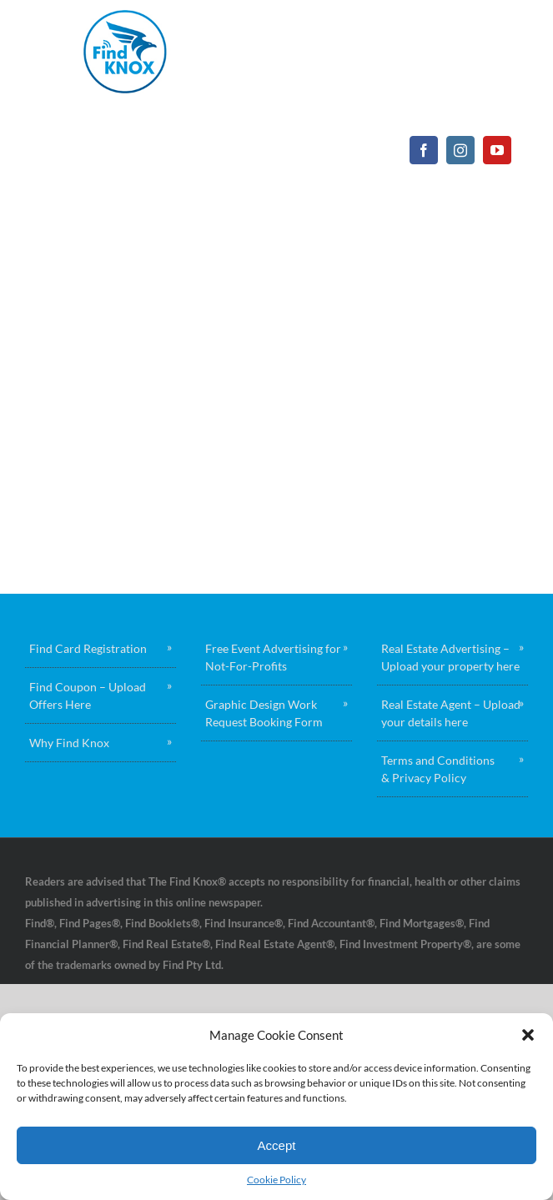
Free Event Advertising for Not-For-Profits (273, 657)
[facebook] (424, 150)
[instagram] (460, 150)
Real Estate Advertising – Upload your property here (450, 657)
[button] (528, 1035)
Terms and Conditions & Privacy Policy (438, 769)
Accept (277, 1145)
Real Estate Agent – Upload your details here (450, 713)
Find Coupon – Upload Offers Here (87, 695)
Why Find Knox (69, 743)
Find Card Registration (88, 648)
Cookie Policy (276, 1179)
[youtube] (497, 150)
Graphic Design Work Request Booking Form (264, 713)
